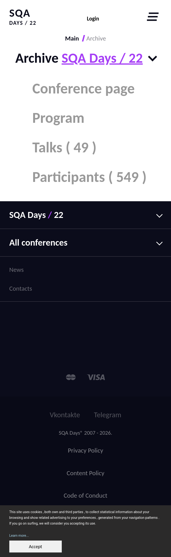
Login (93, 18)
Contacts (20, 288)
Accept (35, 546)
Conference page (83, 88)
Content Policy (85, 473)
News (16, 269)
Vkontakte (65, 414)
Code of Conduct (85, 495)
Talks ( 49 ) (64, 147)
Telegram (107, 414)
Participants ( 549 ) (89, 177)
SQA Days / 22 (102, 58)
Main (72, 38)
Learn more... (19, 535)
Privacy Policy (85, 450)
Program (58, 118)
